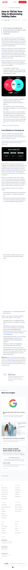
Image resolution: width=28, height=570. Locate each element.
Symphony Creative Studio (12, 170)
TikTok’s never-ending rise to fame (15, 133)
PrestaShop (4, 517)
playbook (21, 63)
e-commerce (16, 316)
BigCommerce (4, 515)
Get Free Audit (22, 1)
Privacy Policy (18, 532)
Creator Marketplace (8, 334)
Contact (16, 530)
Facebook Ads (18, 489)
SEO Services (4, 487)
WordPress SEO (5, 494)
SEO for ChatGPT (18, 506)
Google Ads (17, 487)
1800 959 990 (4, 540)
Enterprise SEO (5, 489)
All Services (4, 532)
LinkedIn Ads (17, 492)
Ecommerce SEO (5, 492)
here (18, 125)
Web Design (4, 504)
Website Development (6, 506)
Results (16, 528)
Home (3, 7)
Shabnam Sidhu (7, 20)
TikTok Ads (17, 494)
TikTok (16, 42)
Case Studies (4, 526)
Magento (3, 513)
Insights (6, 7)
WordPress (4, 511)
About (16, 524)
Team (16, 526)
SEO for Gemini (18, 511)
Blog (2, 524)
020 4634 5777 (5, 553)
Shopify (3, 509)
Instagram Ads (18, 496)
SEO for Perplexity (18, 509)
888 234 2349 (4, 546)
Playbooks (4, 528)
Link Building (4, 496)
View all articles (5, 475)
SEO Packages (4, 498)
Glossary (3, 530)
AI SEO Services (18, 504)
